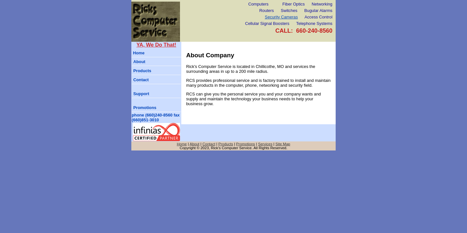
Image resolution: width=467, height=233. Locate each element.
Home (139, 52)
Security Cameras (281, 17)
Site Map (282, 144)
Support (141, 93)
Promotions (144, 107)
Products (142, 70)
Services (265, 144)
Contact (141, 79)
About (139, 61)
